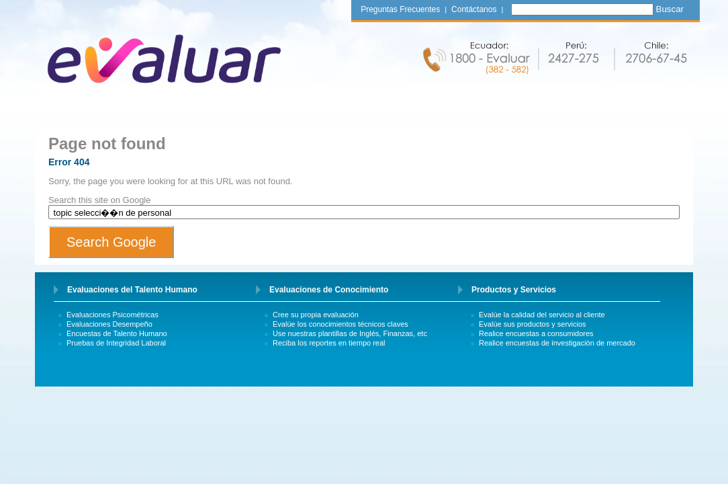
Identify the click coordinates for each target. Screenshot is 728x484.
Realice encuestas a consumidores (536, 333)
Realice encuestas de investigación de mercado (557, 343)
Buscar (670, 9)
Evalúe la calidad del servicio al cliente (542, 315)
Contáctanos (473, 9)
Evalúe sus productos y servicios (532, 324)
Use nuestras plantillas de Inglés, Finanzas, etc (350, 333)
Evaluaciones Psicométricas (112, 315)
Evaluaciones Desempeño (109, 324)
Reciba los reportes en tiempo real (329, 343)
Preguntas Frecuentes (400, 9)
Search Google (111, 242)
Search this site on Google (99, 200)
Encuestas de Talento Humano (116, 333)
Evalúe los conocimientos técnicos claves (340, 324)
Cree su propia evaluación (316, 315)
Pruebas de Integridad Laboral (116, 343)
